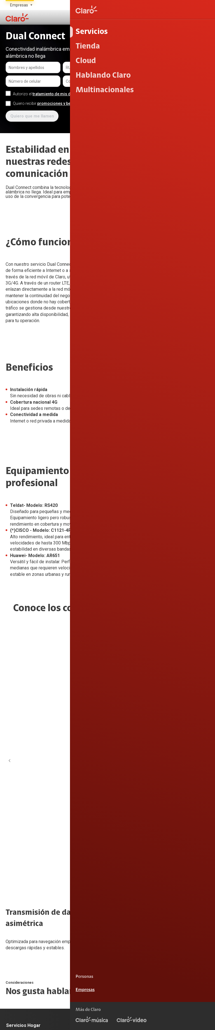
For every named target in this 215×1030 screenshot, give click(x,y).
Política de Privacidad (150, 1012)
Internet (13, 786)
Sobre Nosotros (89, 870)
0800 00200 (166, 965)
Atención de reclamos (25, 882)
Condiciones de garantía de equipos (174, 1003)
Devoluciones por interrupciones (34, 870)
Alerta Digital (17, 917)
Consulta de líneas (162, 809)
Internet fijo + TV (20, 797)
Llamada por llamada (164, 844)
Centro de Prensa (91, 905)
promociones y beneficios (61, 103)
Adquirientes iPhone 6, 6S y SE (33, 905)
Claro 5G (153, 797)
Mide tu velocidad (161, 820)
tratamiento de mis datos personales (66, 94)
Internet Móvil (88, 786)
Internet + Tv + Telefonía (27, 809)
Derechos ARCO (193, 1012)
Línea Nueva (86, 809)
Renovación (86, 820)
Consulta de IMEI (160, 786)
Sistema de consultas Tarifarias (135, 1021)
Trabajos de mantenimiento (100, 893)
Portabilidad (86, 797)
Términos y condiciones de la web (177, 994)
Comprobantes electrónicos (170, 832)
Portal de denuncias (93, 917)
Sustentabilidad (90, 882)
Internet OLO (17, 820)
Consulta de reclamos (25, 893)
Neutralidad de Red (190, 1021)
